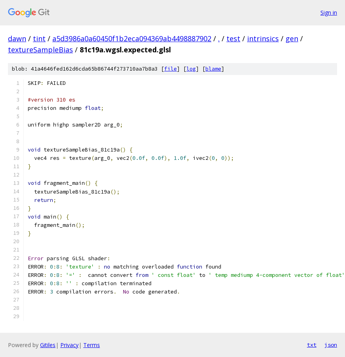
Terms (91, 345)
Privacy (69, 345)
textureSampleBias (40, 49)
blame (213, 68)
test (233, 38)
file (170, 68)
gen (292, 38)
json (330, 344)
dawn (17, 38)
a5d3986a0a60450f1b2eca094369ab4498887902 (131, 38)
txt (311, 344)
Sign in (328, 12)
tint (39, 38)
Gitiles (48, 345)
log (191, 68)
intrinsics (263, 38)
